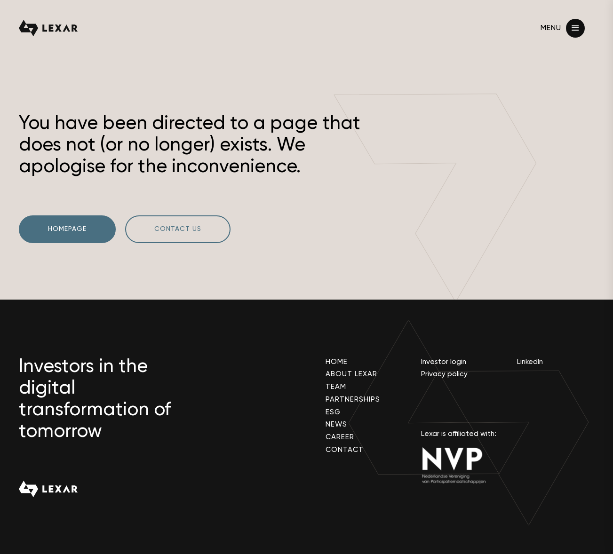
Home (337, 361)
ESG (333, 412)
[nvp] (459, 465)
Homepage (67, 229)
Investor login (443, 361)
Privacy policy (444, 374)
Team (336, 386)
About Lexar (351, 374)
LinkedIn (530, 361)
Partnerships (353, 399)
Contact (345, 449)
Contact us (177, 229)
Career (340, 437)
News (336, 424)
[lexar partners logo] (48, 28)
